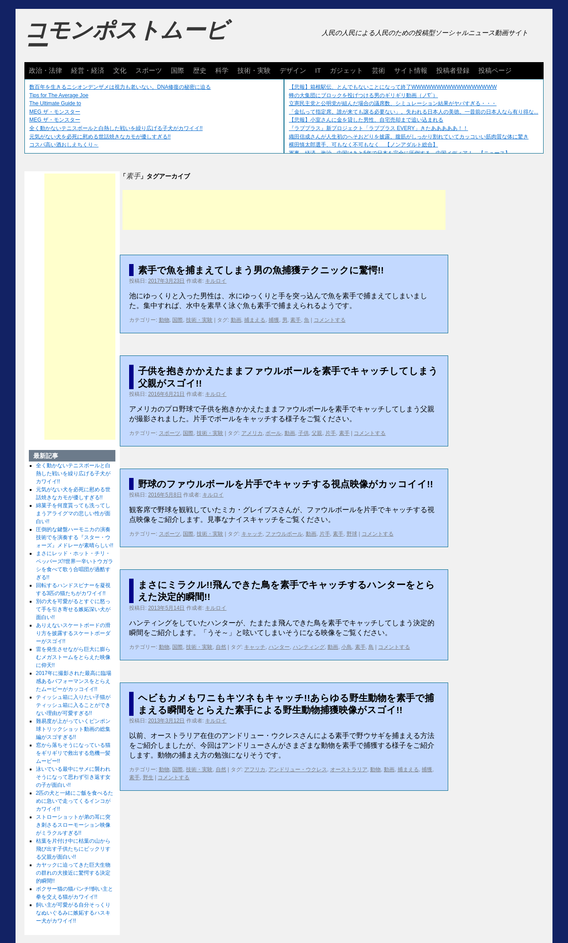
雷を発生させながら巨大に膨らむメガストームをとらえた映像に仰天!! (73, 657)
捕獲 (273, 320)
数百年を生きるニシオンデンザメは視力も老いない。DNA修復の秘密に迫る (120, 87)
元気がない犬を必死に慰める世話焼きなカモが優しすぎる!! (100, 137)
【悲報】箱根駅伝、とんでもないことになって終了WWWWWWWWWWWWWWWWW (393, 87)
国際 (177, 70)
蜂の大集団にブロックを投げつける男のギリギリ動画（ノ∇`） (363, 95)
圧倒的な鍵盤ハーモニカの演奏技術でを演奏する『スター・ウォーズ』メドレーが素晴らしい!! (75, 537)
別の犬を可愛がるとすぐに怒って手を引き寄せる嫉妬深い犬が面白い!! (73, 609)
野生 (148, 777)
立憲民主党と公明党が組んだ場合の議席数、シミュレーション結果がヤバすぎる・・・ (393, 103)
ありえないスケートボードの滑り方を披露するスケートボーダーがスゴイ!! (73, 633)
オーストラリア (348, 769)
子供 (303, 433)
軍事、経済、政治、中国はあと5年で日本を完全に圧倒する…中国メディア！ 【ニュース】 (399, 153)
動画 (236, 320)
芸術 (378, 70)
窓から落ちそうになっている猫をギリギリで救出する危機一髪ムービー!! (73, 753)
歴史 (199, 70)
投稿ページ (495, 70)
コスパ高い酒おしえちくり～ (64, 145)
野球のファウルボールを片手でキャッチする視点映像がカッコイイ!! (285, 484)
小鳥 (346, 647)
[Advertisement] (284, 210)
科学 (222, 70)
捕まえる (254, 320)
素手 (295, 320)
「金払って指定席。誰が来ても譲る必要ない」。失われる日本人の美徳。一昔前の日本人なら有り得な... (413, 112)
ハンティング (309, 647)
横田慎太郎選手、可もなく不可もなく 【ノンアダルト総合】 (363, 145)
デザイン (293, 70)
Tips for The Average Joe (58, 95)
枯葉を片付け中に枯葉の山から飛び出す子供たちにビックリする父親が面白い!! (73, 849)
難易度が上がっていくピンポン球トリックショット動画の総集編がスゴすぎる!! (73, 729)
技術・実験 (254, 70)
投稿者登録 (452, 70)
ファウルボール (284, 534)
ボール (273, 433)
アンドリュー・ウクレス (297, 769)
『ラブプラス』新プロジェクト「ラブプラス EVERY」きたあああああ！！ (378, 128)
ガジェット (346, 70)
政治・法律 (45, 70)
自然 (221, 647)
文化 (119, 70)
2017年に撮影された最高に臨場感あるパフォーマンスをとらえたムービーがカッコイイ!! (74, 681)
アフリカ (254, 769)
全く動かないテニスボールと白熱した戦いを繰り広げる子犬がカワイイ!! (116, 128)
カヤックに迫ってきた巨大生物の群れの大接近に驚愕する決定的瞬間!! (73, 873)
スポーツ (148, 70)
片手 (330, 433)
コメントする (330, 320)
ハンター (279, 647)
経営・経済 (87, 70)
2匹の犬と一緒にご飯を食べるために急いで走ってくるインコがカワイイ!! (75, 801)
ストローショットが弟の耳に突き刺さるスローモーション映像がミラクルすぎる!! (73, 825)
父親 (317, 433)
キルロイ (215, 281)
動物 (164, 320)
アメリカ (252, 433)
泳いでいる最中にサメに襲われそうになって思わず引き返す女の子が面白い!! (73, 777)
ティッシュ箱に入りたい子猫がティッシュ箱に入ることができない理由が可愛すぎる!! (73, 705)
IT (318, 70)
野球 (352, 534)
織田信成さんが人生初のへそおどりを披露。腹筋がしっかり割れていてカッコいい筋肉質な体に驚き (409, 137)
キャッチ (252, 534)
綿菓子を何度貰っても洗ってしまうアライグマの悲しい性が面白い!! (73, 513)
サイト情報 (410, 70)
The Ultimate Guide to (55, 103)
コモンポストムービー (126, 38)
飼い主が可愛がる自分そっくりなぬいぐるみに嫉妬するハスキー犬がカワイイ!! (73, 913)
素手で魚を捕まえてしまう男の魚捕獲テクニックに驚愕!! (261, 270)
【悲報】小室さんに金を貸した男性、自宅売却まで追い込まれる (366, 120)
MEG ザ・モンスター (54, 112)
